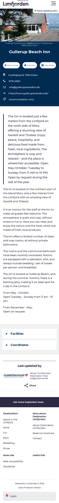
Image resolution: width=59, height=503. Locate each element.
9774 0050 (14, 81)
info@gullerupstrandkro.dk (24, 87)
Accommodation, (19, 99)
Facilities (15, 333)
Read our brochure (43, 433)
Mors (6, 438)
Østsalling (8, 443)
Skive (6, 427)
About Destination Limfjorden (43, 426)
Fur (5, 432)
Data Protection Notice (30, 487)
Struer (6, 448)
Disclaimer (9, 466)
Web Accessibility (13, 461)
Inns (31, 99)
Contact (37, 438)
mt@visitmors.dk (39, 378)
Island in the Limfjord (10, 421)
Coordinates (17, 345)
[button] (43, 3)
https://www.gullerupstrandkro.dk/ (28, 93)
